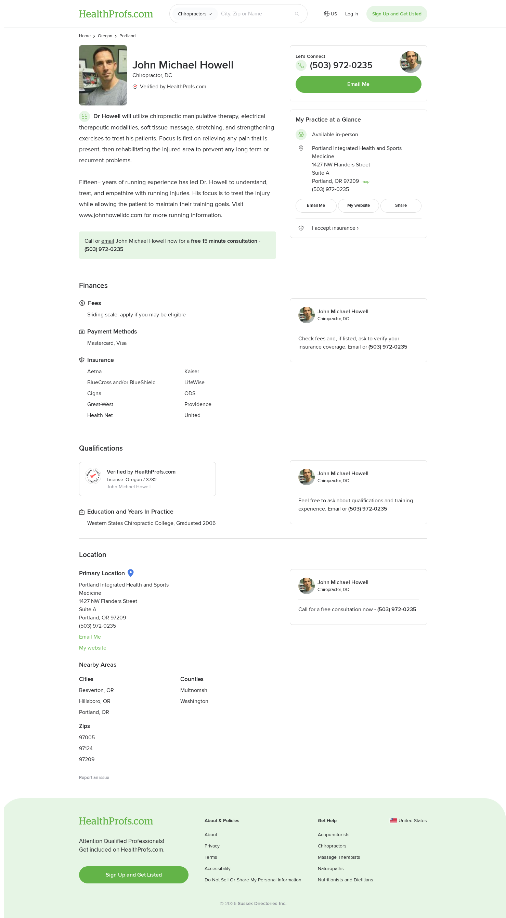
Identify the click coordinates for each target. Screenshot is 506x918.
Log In (351, 14)
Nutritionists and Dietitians (345, 880)
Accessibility (218, 868)
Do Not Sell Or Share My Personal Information (253, 880)
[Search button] (296, 13)
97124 (86, 748)
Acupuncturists (334, 835)
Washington (194, 701)
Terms (211, 857)
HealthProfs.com (116, 13)
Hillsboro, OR (95, 701)
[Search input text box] (253, 13)
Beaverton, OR (96, 690)
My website (92, 647)
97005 (87, 737)
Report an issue (94, 777)
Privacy (212, 846)
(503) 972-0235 (104, 249)
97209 (86, 759)
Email (107, 241)
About (211, 835)
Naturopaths (331, 868)
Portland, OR (94, 712)
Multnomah (193, 690)
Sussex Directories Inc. (262, 903)
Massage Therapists (339, 857)
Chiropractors (192, 14)
